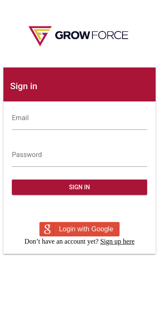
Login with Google (86, 229)
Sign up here (117, 241)
